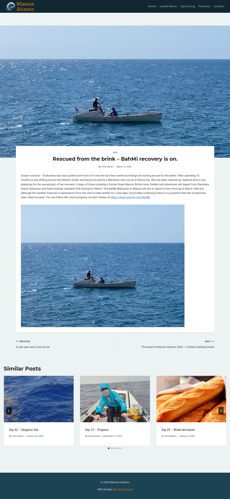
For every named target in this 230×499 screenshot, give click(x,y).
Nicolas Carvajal (123, 489)
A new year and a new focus (64, 344)
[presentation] (39, 399)
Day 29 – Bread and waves (178, 430)
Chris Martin (107, 166)
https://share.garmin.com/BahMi (130, 197)
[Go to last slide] (9, 411)
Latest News (168, 6)
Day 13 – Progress (97, 430)
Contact (219, 6)
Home (152, 6)
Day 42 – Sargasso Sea (23, 430)
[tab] (108, 448)
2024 (115, 152)
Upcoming (187, 6)
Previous (204, 6)
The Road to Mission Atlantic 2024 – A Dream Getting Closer (166, 344)
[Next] (221, 411)
